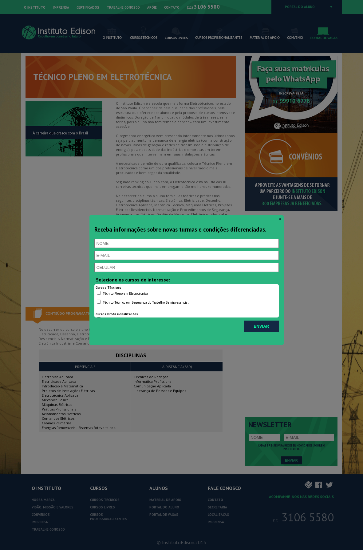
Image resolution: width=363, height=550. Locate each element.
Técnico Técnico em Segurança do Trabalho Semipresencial (142, 302)
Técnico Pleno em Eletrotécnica (122, 293)
